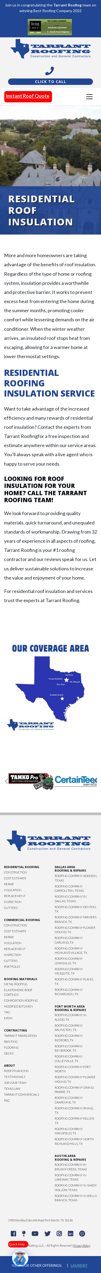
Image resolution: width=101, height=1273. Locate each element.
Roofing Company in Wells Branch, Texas (76, 1198)
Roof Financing (16, 1071)
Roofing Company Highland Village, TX (71, 951)
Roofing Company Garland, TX (69, 940)
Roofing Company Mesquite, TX (69, 971)
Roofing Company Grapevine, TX (69, 1100)
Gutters (11, 907)
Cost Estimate (15, 878)
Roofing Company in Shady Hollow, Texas (76, 1188)
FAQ (6, 1100)
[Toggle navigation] (89, 96)
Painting (11, 1041)
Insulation (13, 890)
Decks (8, 1053)
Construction (15, 872)
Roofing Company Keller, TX (75, 1121)
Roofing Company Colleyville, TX (69, 1059)
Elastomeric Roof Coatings (18, 992)
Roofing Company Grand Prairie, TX (74, 1090)
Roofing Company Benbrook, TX (69, 1048)
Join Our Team (15, 1082)
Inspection (13, 902)
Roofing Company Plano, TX (74, 981)
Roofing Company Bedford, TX (69, 1038)
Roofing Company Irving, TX (74, 1110)
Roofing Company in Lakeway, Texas (70, 1177)
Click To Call (50, 81)
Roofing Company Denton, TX (75, 909)
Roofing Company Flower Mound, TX (75, 930)
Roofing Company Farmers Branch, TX (75, 919)
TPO (7, 1012)
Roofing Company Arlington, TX (69, 1028)
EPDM (8, 1018)
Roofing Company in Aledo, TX (70, 1017)
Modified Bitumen (18, 1006)
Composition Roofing (21, 1000)
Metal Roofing (15, 984)
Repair (9, 884)
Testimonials (14, 1076)
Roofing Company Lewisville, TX (69, 961)
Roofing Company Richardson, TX (69, 992)
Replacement (15, 896)
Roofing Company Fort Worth (73, 1069)
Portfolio (12, 966)
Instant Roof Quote (27, 96)
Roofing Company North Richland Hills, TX (74, 1141)
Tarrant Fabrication (20, 1035)
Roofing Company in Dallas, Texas (70, 899)
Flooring (11, 1047)
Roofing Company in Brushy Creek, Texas (71, 1167)
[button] (6, 781)
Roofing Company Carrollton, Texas (69, 888)
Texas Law (12, 1088)
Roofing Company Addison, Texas (76, 878)
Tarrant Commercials (21, 1094)
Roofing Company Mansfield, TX (69, 1131)
